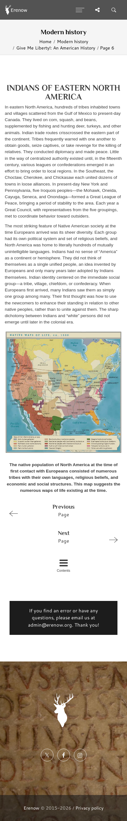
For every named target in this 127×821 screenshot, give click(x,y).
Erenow (31, 808)
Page (61, 510)
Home (45, 41)
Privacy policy (89, 808)
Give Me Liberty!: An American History (55, 48)
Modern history (72, 41)
